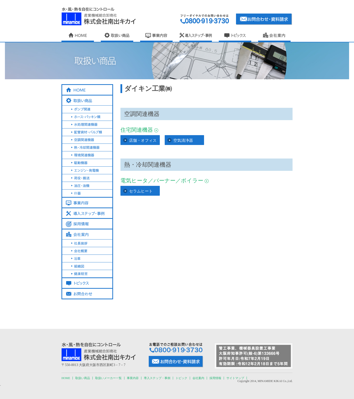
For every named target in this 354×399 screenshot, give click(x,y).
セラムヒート (141, 191)
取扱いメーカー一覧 (108, 378)
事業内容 (133, 378)
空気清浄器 (183, 140)
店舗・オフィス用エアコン (143, 141)
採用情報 (215, 378)
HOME (65, 378)
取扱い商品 (82, 378)
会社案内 (198, 378)
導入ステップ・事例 (157, 378)
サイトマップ (235, 378)
